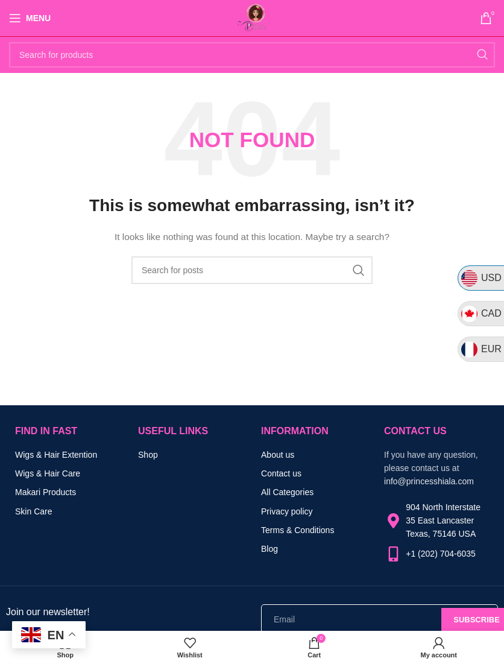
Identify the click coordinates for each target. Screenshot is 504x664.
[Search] (252, 55)
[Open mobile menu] (30, 18)
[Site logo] (252, 17)
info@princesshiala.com (429, 481)
